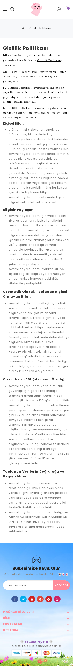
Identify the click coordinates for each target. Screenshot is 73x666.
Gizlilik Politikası (40, 28)
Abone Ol (61, 585)
